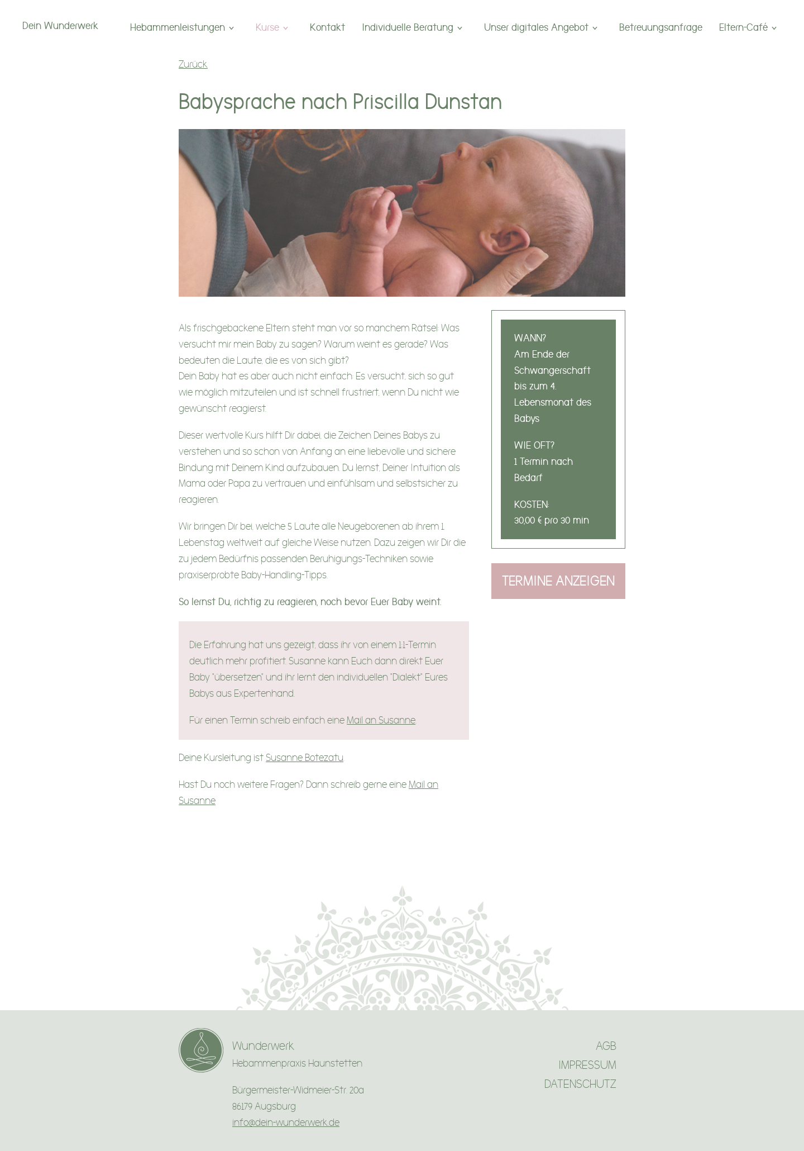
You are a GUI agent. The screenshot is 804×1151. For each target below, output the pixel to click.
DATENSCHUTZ (580, 1084)
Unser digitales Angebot (536, 27)
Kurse (267, 27)
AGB (606, 1046)
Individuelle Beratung (407, 27)
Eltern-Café (743, 27)
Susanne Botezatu (304, 758)
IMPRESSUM (587, 1065)
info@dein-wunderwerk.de (285, 1122)
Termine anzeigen (558, 580)
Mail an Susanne (381, 720)
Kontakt (327, 27)
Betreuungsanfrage (660, 27)
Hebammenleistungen (177, 27)
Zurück (193, 64)
